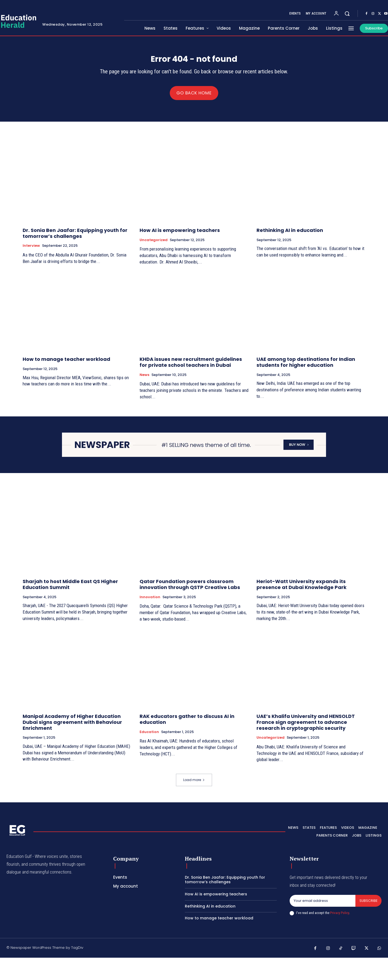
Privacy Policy (339, 918)
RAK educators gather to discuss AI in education (187, 723)
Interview (31, 250)
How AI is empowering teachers (180, 234)
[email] (322, 905)
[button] (347, 13)
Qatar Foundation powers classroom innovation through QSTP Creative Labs (190, 588)
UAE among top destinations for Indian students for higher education (306, 366)
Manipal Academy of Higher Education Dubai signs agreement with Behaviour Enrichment (72, 726)
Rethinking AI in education (290, 234)
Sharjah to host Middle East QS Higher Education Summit (70, 588)
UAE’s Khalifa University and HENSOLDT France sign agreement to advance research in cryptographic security (306, 726)
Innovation (150, 601)
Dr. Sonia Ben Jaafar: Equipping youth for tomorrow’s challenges (75, 237)
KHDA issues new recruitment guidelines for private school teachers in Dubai (191, 366)
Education (149, 736)
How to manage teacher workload (66, 363)
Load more (194, 784)
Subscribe (368, 905)
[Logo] (17, 834)
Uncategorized (154, 244)
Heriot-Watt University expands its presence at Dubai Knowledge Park (302, 588)
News (144, 379)
